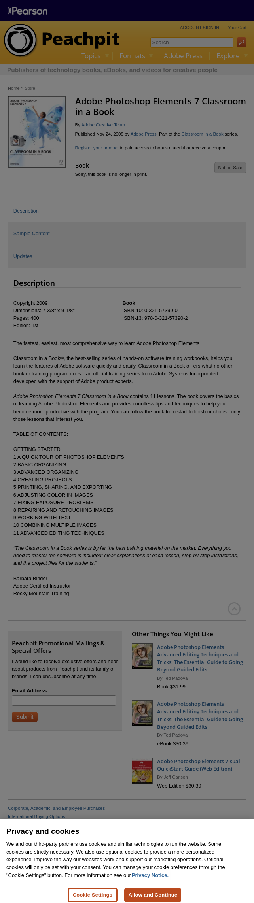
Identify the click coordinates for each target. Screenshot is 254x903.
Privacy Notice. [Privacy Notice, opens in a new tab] (150, 880)
